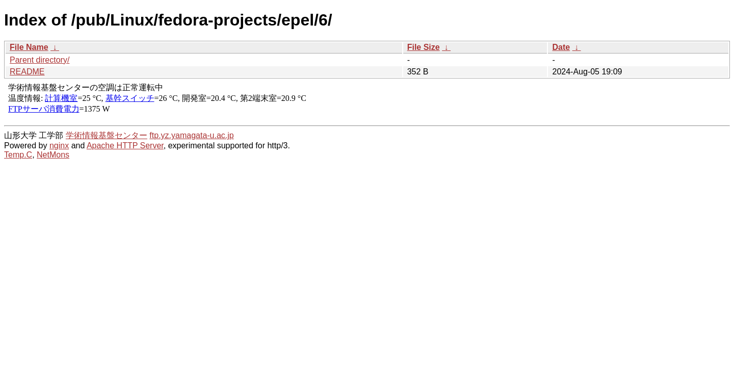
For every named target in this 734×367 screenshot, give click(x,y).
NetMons (53, 154)
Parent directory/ (39, 60)
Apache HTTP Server (125, 145)
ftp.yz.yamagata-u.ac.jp (191, 135)
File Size (423, 47)
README (27, 71)
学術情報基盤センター (106, 135)
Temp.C (18, 154)
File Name (29, 47)
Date (561, 47)
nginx (59, 145)
